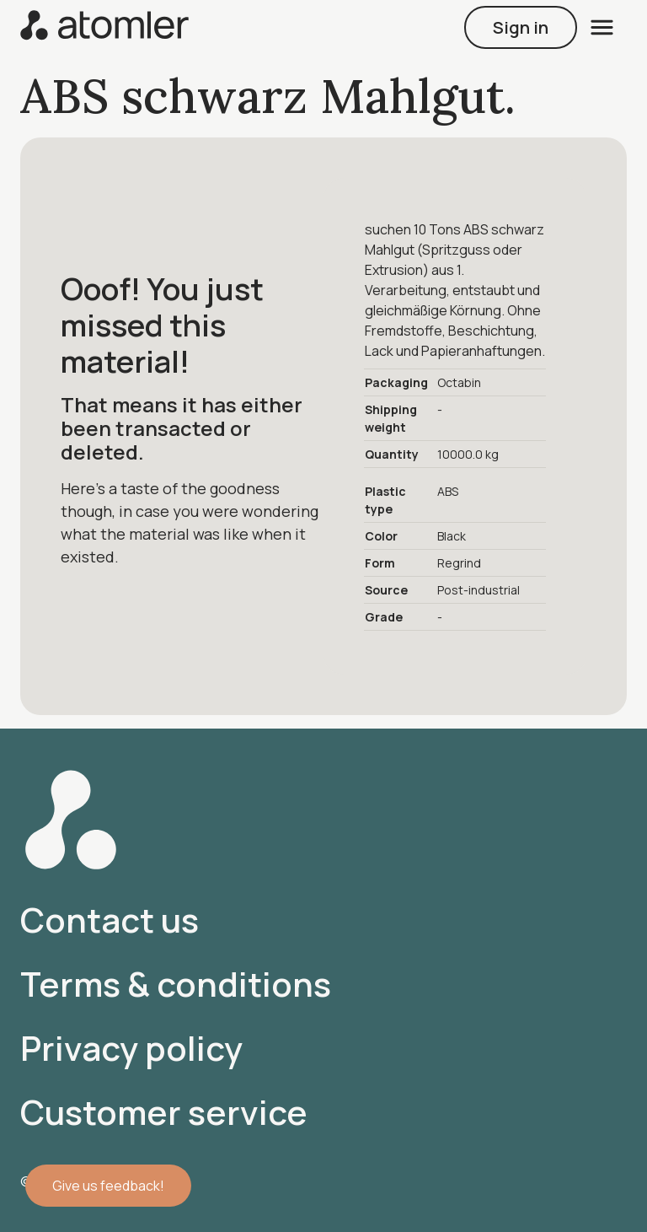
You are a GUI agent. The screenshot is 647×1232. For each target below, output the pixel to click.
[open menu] (602, 27)
